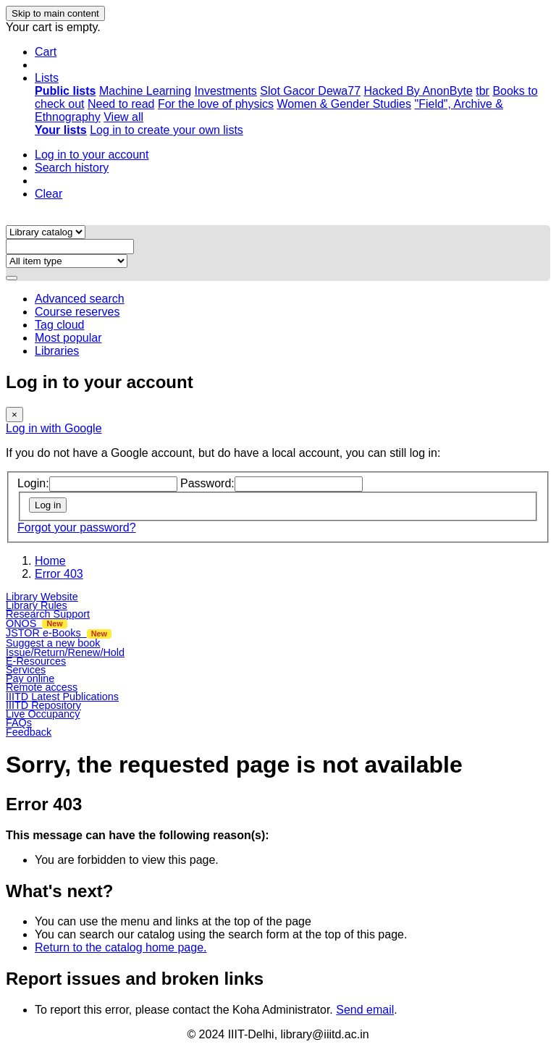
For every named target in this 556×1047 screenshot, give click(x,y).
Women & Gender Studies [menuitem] (344, 104)
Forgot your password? (76, 527)
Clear (48, 194)
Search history (72, 167)
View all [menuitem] (123, 117)
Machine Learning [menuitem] (145, 91)
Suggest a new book (53, 643)
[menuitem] (65, 91)
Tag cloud (60, 325)
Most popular (68, 338)
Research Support (48, 614)
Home (50, 561)
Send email (365, 1010)
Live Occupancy (43, 714)
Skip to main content (55, 13)
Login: (33, 483)
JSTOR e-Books (58, 633)
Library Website (42, 596)
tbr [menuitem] (482, 91)
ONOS (36, 623)
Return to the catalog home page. (121, 947)
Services (26, 670)
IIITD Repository (43, 705)
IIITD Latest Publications (62, 696)
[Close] (14, 414)
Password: (207, 483)
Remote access (41, 687)
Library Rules (36, 605)
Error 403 (59, 574)
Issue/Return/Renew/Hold (65, 652)
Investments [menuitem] (226, 91)
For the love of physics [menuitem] (216, 104)
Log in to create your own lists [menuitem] (166, 130)
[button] (45, 52)
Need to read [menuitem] (121, 104)
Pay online (30, 678)
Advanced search (80, 299)
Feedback (28, 732)
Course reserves (77, 312)
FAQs (19, 722)
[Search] (11, 278)
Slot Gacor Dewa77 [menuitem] (310, 91)
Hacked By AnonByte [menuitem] (417, 91)
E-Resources (36, 661)
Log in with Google (54, 428)
